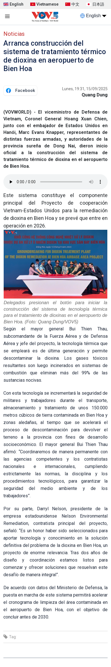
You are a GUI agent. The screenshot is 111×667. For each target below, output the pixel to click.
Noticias (14, 33)
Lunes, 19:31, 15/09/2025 (85, 89)
